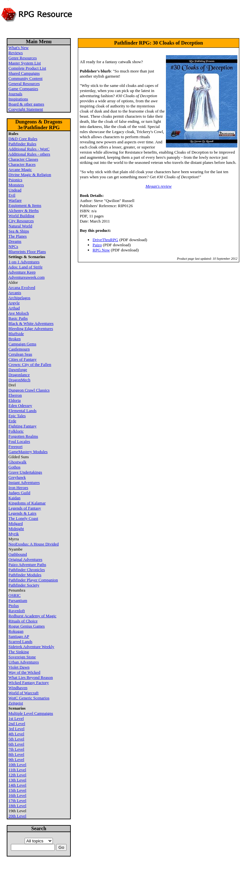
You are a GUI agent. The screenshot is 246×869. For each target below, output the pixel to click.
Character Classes (23, 159)
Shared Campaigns (24, 73)
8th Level (16, 754)
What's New (18, 47)
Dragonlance (18, 374)
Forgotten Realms (23, 436)
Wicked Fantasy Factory (28, 682)
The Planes (17, 236)
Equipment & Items (24, 205)
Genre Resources (22, 57)
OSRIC (14, 595)
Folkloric (16, 431)
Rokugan (15, 631)
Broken (14, 338)
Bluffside (16, 333)
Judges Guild (19, 492)
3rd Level (16, 728)
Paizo (97, 244)
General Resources (24, 83)
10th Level (17, 764)
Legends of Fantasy (24, 508)
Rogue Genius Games (26, 626)
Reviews (15, 52)
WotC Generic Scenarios (28, 698)
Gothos (14, 467)
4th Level (16, 733)
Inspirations (18, 99)
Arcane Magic (20, 169)
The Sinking (18, 651)
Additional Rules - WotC (29, 149)
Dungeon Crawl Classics (29, 390)
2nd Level (16, 723)
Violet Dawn (18, 667)
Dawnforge (17, 369)
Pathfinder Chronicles (26, 569)
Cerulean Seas (20, 354)
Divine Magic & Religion (29, 174)
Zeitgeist (15, 703)
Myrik (13, 533)
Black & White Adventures (30, 323)
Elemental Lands (22, 410)
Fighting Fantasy (22, 426)
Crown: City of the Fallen (29, 364)
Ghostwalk (17, 462)
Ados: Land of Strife (25, 267)
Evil (11, 195)
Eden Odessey (20, 405)
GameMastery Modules (27, 451)
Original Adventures (25, 559)
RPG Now (101, 250)
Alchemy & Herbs (23, 210)
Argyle (14, 302)
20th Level (17, 816)
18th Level (17, 805)
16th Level (17, 795)
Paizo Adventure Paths (27, 564)
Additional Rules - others (29, 154)
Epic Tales (17, 415)
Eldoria (14, 400)
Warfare (15, 200)
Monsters (16, 184)
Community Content (25, 78)
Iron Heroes (18, 487)
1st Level (16, 718)
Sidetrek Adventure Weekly (31, 646)
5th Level (16, 739)
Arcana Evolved (21, 287)
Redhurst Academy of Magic (32, 615)
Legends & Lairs (22, 513)
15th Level (17, 790)
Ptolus (13, 605)
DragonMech (19, 379)
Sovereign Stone (22, 656)
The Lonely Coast (23, 518)
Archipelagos (19, 297)
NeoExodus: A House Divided (33, 544)
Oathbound (17, 554)
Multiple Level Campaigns (30, 713)
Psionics (15, 179)
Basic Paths (18, 318)
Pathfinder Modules (24, 574)
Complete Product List (27, 68)
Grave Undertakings (25, 472)
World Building (21, 215)
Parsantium (17, 600)
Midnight (16, 528)
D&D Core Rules (22, 138)
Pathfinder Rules (22, 143)
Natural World (20, 226)
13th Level (17, 780)
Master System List (24, 63)
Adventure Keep (22, 272)
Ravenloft (16, 610)
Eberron (15, 395)
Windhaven (17, 687)
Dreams (14, 241)
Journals (15, 93)
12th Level (17, 774)
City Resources (21, 220)
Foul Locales (19, 441)
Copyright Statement (25, 109)
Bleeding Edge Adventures (30, 328)
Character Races (22, 164)
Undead (14, 190)
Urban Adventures (23, 662)
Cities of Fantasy (22, 359)
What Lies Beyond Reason (30, 677)
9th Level (16, 759)
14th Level (17, 785)
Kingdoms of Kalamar (26, 503)
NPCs (13, 246)
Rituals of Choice (22, 621)
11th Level (17, 769)
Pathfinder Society (23, 585)
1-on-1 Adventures (23, 261)
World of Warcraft (23, 692)
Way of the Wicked (24, 672)
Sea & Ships (18, 231)
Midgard (15, 523)
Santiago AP (18, 636)
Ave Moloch (18, 313)
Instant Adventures (24, 482)
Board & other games (26, 104)
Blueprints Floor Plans (27, 251)
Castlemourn (18, 349)
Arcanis (14, 292)
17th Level (17, 800)
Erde (12, 420)
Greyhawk (17, 477)
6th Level (16, 744)
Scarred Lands (20, 641)
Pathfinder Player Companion (33, 580)
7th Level (16, 749)
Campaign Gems (22, 344)
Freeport (15, 446)
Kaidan (14, 497)
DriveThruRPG (105, 239)
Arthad (14, 308)
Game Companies (23, 88)
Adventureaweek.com (26, 277)
